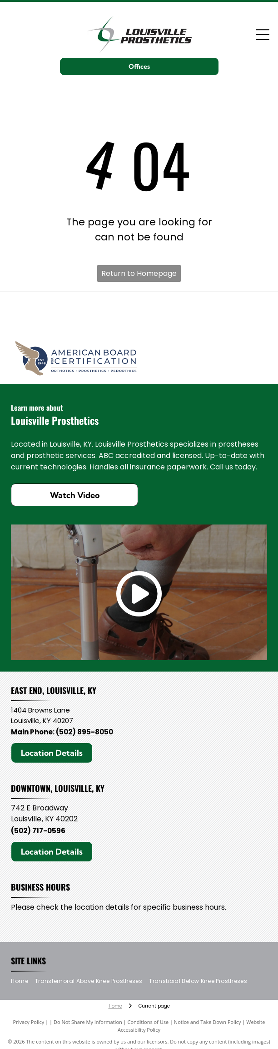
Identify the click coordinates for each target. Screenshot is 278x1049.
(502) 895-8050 (84, 732)
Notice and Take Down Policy (207, 1021)
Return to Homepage (139, 273)
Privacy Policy (29, 1021)
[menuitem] (23, 981)
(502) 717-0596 (38, 830)
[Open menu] (262, 34)
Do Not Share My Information (88, 1021)
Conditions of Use (148, 1021)
